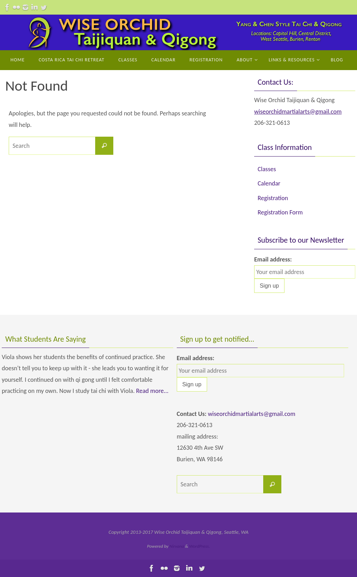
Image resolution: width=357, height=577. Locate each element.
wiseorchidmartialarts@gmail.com (298, 111)
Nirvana (176, 546)
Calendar (269, 183)
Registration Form (280, 212)
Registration (273, 198)
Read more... (152, 391)
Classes (267, 169)
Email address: (273, 259)
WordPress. (199, 546)
